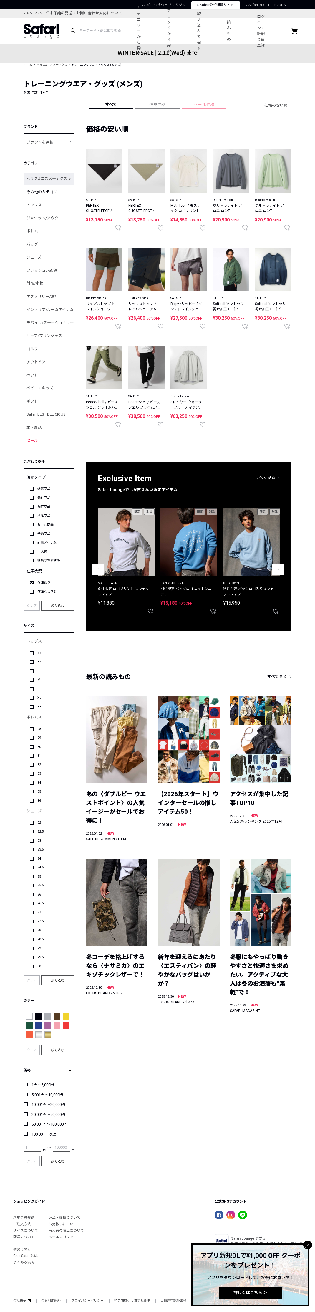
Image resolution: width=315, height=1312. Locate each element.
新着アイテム (47, 542)
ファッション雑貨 (41, 270)
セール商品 (45, 524)
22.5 (40, 831)
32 (39, 765)
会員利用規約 (51, 1301)
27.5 (40, 921)
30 (39, 747)
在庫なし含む (47, 592)
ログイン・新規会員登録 (261, 31)
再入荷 (42, 552)
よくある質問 (23, 1262)
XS (39, 662)
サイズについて (25, 1230)
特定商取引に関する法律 (132, 1301)
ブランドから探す (169, 31)
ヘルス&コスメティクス (52, 64)
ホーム (28, 64)
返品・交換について (64, 1218)
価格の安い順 (275, 105)
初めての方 (22, 1249)
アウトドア (36, 362)
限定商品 (43, 507)
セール (32, 440)
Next (278, 569)
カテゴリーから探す (139, 31)
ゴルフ (32, 349)
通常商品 (43, 489)
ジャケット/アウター (44, 218)
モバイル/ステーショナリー (50, 323)
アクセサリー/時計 (42, 296)
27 (39, 912)
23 (39, 841)
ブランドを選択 (39, 142)
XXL (40, 707)
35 (39, 791)
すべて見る (266, 477)
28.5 (40, 939)
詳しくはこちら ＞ (250, 1292)
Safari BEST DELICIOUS (46, 414)
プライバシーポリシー (87, 1301)
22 (39, 823)
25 (39, 876)
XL (39, 698)
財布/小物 (34, 283)
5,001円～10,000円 (47, 1095)
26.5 (40, 903)
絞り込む (57, 605)
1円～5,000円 (42, 1085)
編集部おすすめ (48, 560)
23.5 (40, 849)
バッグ (32, 244)
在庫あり (43, 582)
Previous (98, 569)
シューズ (34, 257)
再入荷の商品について (66, 1230)
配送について (23, 1237)
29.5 (40, 957)
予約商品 (43, 534)
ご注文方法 (22, 1224)
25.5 (40, 885)
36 (39, 801)
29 (39, 738)
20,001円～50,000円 (48, 1114)
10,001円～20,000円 (48, 1104)
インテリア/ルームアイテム (50, 309)
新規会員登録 (23, 1218)
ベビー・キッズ (39, 388)
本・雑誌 (34, 427)
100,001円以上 (43, 1134)
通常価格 (157, 104)
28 (39, 729)
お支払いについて (63, 1224)
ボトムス (34, 717)
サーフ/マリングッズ (44, 336)
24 (39, 859)
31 (39, 756)
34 (39, 783)
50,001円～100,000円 (49, 1124)
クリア (32, 606)
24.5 (40, 867)
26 (39, 894)
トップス (34, 205)
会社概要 (22, 1301)
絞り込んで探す (199, 30)
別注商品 (43, 516)
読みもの (229, 31)
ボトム (32, 231)
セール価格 (204, 104)
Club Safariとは (25, 1256)
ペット (32, 375)
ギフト (32, 401)
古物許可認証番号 (173, 1301)
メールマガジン (61, 1237)
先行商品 (43, 498)
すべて (111, 104)
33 (39, 774)
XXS (40, 653)
